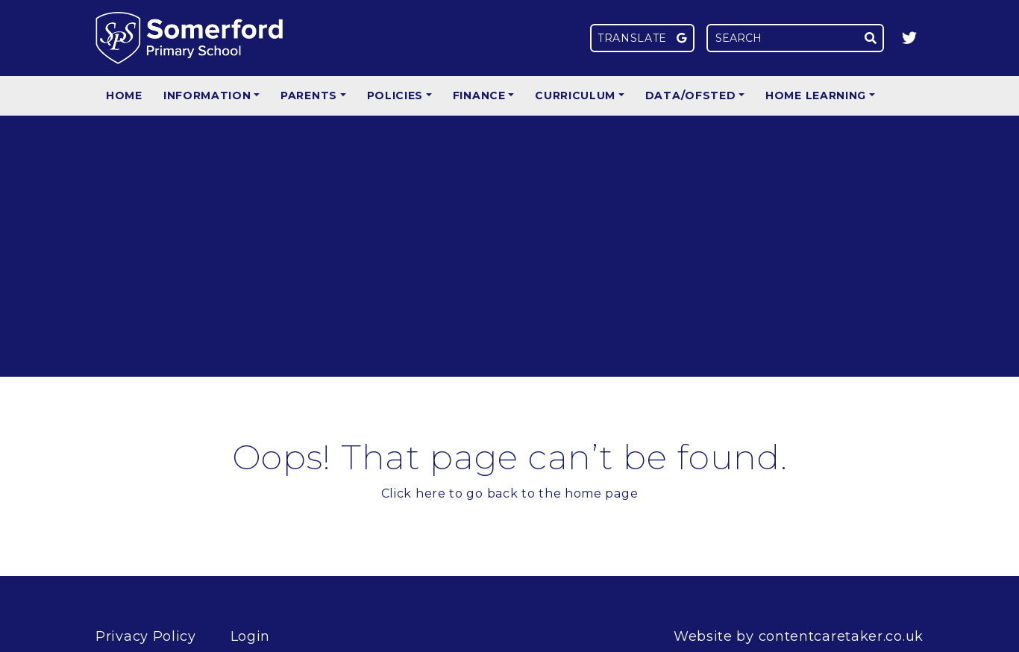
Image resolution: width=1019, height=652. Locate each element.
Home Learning (815, 95)
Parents (308, 95)
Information (207, 95)
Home (124, 95)
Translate (642, 38)
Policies (395, 95)
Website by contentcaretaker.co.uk (799, 636)
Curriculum (575, 95)
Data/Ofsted (690, 95)
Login (251, 636)
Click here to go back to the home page (510, 493)
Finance (479, 95)
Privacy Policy (145, 636)
